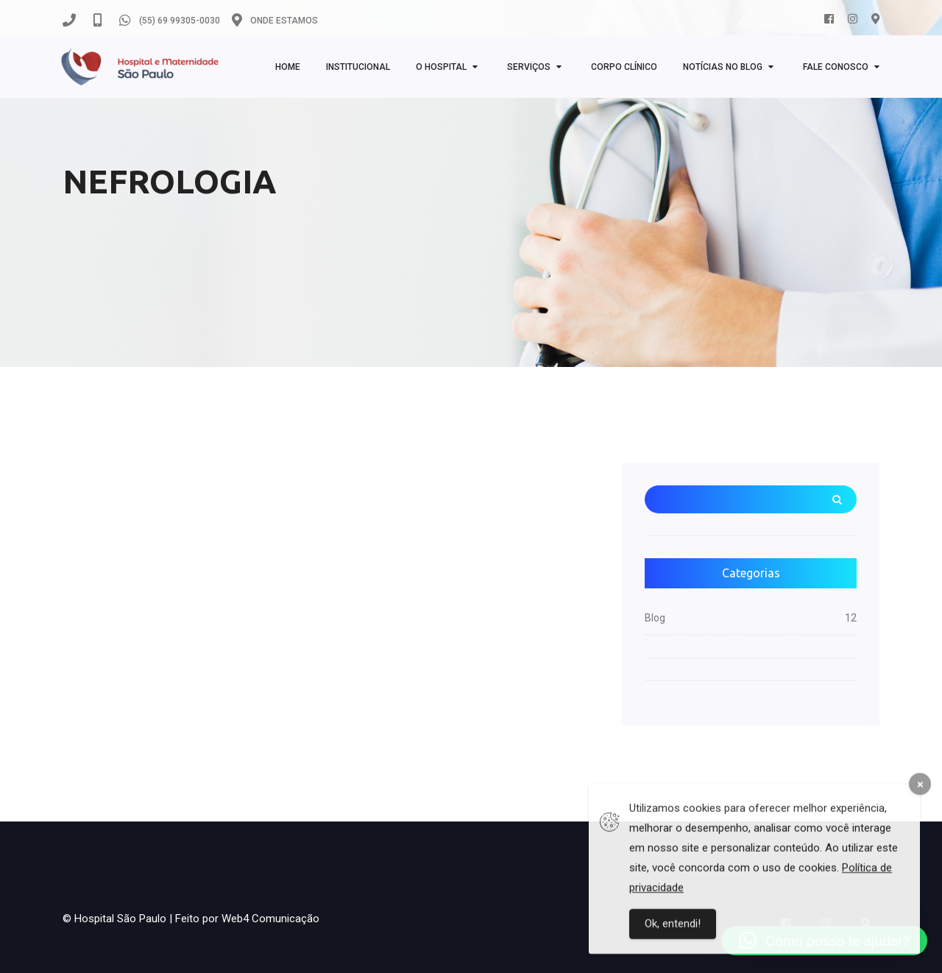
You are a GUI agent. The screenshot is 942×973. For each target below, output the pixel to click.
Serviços (528, 67)
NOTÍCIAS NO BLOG (722, 67)
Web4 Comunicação (270, 918)
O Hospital (441, 67)
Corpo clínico (624, 67)
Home (287, 67)
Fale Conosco (835, 67)
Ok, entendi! (673, 931)
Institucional (358, 67)
